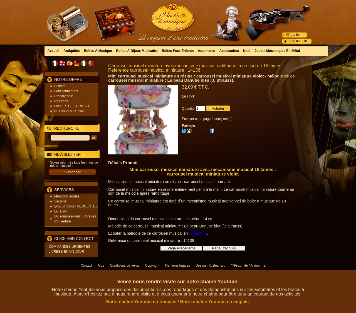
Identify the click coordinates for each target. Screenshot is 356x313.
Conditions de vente (124, 265)
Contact (86, 265)
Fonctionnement (66, 91)
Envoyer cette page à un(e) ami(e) (207, 119)
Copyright (152, 265)
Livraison (61, 211)
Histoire (60, 86)
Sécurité (60, 201)
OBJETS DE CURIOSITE (73, 106)
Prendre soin (63, 96)
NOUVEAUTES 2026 (70, 111)
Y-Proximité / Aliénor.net (248, 265)
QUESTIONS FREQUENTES (76, 206)
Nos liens (61, 101)
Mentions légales (66, 196)
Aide (101, 265)
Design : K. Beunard (210, 265)
